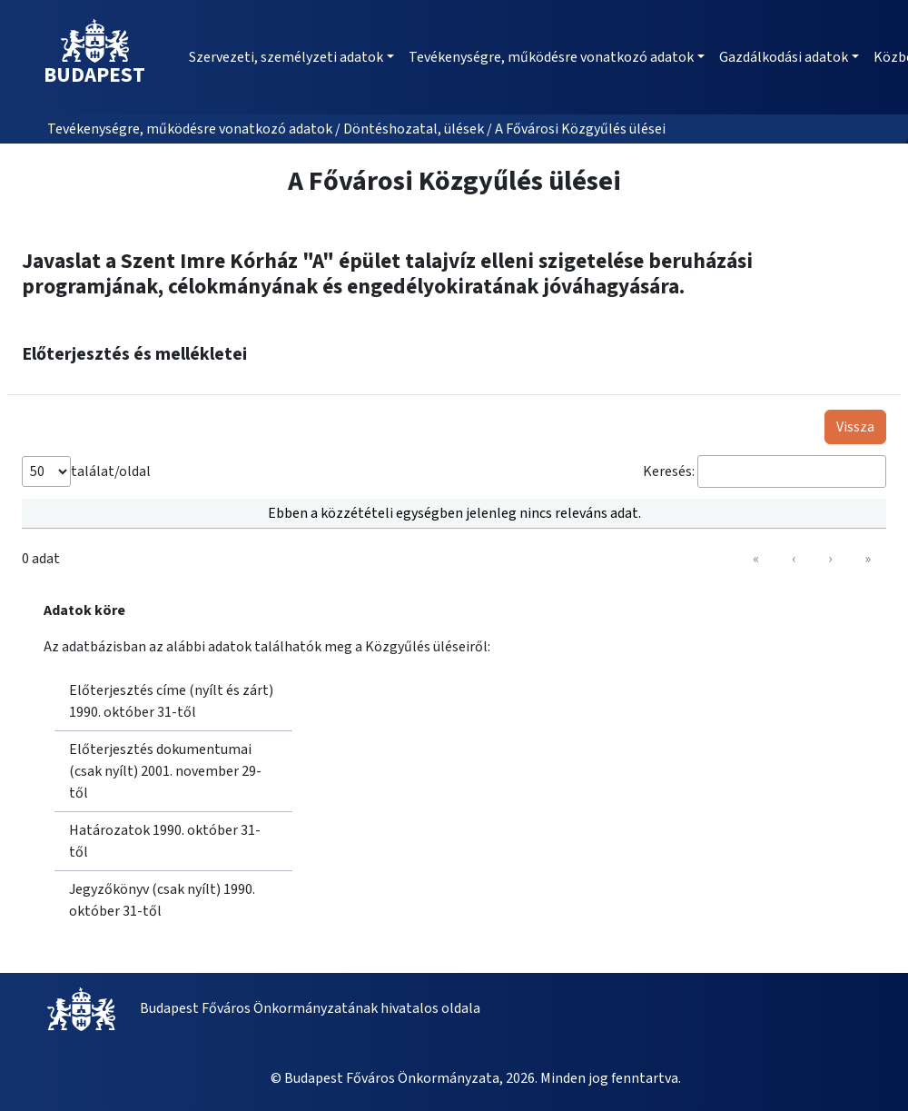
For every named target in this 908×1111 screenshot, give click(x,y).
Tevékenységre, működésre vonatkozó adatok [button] (551, 57)
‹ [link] (793, 559)
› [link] (830, 559)
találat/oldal (111, 471)
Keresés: (669, 471)
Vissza (855, 427)
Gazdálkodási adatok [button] (783, 57)
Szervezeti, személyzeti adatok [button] (286, 57)
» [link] (867, 559)
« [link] (756, 559)
